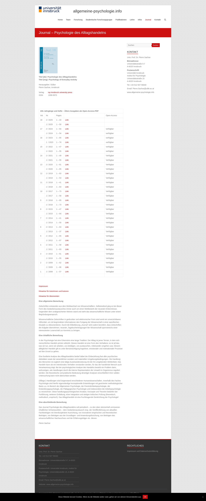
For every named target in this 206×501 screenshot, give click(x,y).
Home (60, 20)
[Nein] (202, 497)
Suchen (155, 45)
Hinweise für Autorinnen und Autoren (54, 291)
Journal (148, 20)
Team (68, 20)
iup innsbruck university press (60, 92)
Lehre (132, 20)
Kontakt (157, 20)
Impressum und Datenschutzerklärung (142, 451)
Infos (140, 20)
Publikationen (121, 20)
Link (67, 120)
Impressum (43, 286)
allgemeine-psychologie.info (97, 11)
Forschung (78, 20)
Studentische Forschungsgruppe (99, 20)
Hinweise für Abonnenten (49, 296)
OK (145, 497)
